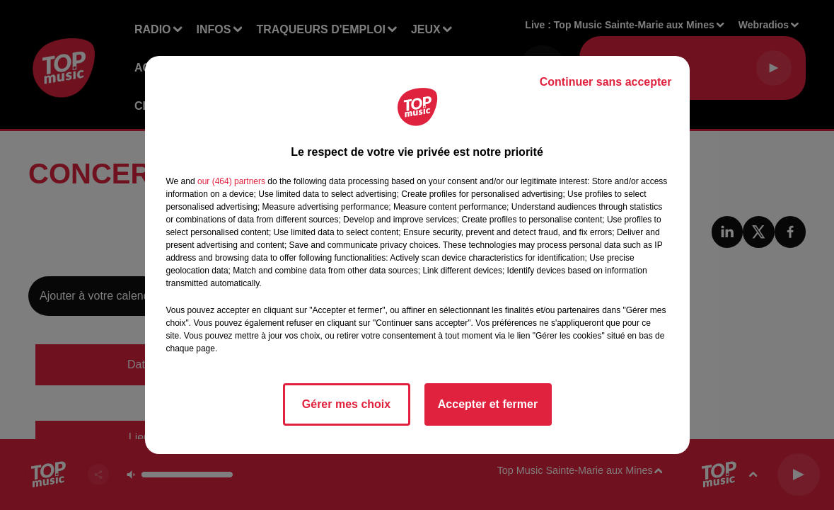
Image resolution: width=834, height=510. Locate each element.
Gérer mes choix (346, 404)
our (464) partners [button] (231, 181)
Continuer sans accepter (606, 82)
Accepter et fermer (488, 404)
